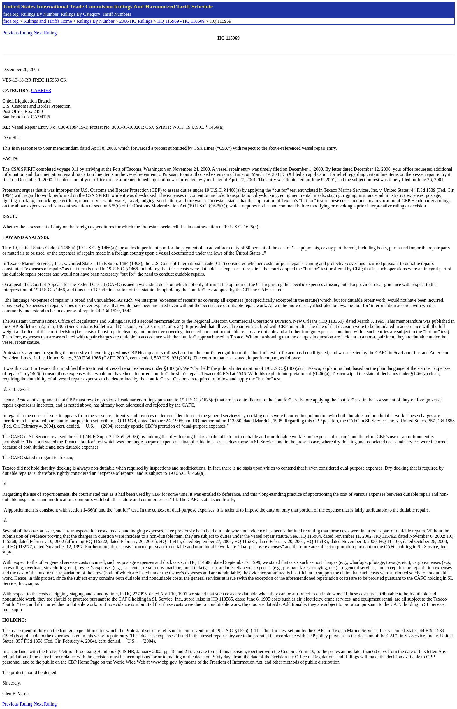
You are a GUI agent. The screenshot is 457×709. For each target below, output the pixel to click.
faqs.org (11, 14)
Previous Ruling (17, 32)
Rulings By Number (40, 14)
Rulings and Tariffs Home (48, 21)
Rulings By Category (80, 14)
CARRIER (41, 90)
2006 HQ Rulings (135, 21)
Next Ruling (45, 32)
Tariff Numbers (116, 14)
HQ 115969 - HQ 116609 (180, 21)
